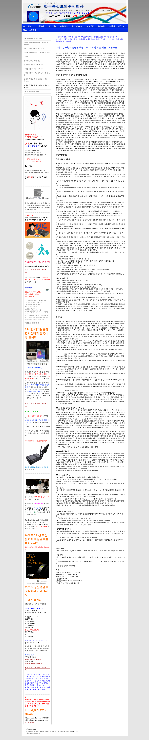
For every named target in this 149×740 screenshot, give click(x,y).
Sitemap (34, 729)
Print (29, 729)
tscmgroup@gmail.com (33, 659)
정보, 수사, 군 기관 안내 (33, 269)
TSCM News (29, 722)
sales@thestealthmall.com (34, 663)
